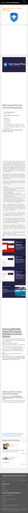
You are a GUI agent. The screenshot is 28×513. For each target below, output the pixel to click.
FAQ (3, 503)
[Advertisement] (14, 40)
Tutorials (4, 497)
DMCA (3, 488)
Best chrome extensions (7, 495)
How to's (4, 501)
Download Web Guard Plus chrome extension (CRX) (13, 435)
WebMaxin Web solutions (14, 511)
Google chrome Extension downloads (16, 508)
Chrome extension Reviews (8, 499)
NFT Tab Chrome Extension (13, 445)
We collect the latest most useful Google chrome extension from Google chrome (13, 478)
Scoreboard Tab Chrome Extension (13, 458)
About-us (4, 486)
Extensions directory (20, 479)
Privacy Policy (5, 490)
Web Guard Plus (7, 113)
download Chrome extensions (13, 480)
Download (23, 453)
